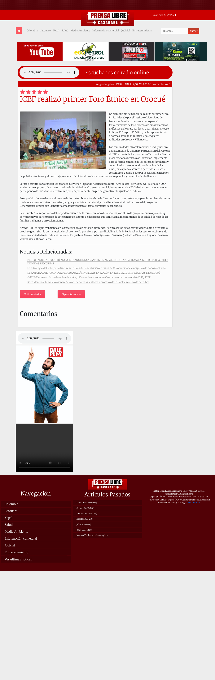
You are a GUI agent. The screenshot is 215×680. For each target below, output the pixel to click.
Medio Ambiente (80, 30)
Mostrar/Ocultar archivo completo (92, 535)
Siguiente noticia (71, 294)
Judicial (125, 30)
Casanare (45, 30)
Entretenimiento (142, 30)
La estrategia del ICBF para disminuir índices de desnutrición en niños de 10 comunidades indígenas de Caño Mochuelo (96, 268)
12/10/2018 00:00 (141, 84)
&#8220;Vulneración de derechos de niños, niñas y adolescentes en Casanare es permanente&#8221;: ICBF (89, 277)
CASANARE (122, 84)
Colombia (32, 30)
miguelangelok (105, 84)
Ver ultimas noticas (18, 559)
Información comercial (105, 30)
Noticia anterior (32, 294)
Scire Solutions (193, 502)
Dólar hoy (157, 14)
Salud (65, 30)
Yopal (56, 30)
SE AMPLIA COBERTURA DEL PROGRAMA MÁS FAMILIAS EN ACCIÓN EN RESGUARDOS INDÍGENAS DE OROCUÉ (93, 272)
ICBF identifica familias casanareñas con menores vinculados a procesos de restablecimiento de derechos (88, 282)
